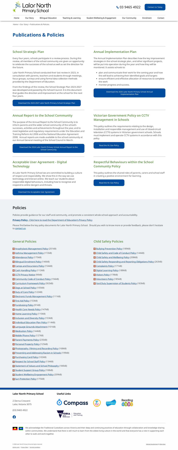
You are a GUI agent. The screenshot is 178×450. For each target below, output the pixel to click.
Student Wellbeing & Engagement (101, 18)
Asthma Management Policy (29, 252)
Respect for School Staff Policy (30, 361)
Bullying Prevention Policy (109, 248)
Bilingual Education (48, 18)
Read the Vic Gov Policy (109, 145)
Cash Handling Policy (25, 270)
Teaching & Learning (72, 18)
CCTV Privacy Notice (25, 274)
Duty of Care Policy (24, 292)
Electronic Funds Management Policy (33, 296)
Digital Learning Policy (107, 270)
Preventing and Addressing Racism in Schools (38, 352)
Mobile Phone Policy (25, 335)
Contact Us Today (155, 7)
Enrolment (147, 18)
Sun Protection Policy (25, 378)
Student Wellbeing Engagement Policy (34, 374)
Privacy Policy (24, 447)
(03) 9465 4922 (20, 410)
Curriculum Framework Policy (30, 283)
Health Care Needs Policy (28, 309)
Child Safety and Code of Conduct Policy (116, 252)
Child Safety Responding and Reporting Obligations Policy (125, 261)
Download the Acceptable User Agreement (36, 192)
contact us (20, 228)
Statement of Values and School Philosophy (37, 365)
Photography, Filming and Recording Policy (36, 348)
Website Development (152, 444)
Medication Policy (24, 331)
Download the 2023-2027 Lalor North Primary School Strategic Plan (46, 103)
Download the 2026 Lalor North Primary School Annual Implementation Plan (129, 93)
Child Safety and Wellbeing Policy (112, 257)
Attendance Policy (24, 257)
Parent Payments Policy (27, 339)
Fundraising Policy (24, 305)
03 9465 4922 (129, 7)
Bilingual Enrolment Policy (28, 261)
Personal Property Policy (27, 344)
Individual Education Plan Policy (31, 322)
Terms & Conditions (35, 447)
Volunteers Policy (104, 279)
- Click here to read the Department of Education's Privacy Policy (52, 220)
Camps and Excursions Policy (29, 266)
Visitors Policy (103, 274)
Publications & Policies (39, 24)
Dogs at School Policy (25, 287)
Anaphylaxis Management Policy (31, 248)
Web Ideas (162, 444)
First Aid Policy (22, 300)
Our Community (129, 18)
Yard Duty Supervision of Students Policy (116, 283)
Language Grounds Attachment (31, 326)
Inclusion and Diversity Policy (29, 318)
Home (16, 18)
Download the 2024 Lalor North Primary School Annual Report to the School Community (48, 148)
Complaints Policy (105, 266)
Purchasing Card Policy (26, 357)
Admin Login (16, 447)
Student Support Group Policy (30, 370)
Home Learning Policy (26, 313)
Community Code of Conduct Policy (33, 279)
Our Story (29, 18)
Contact (161, 18)
